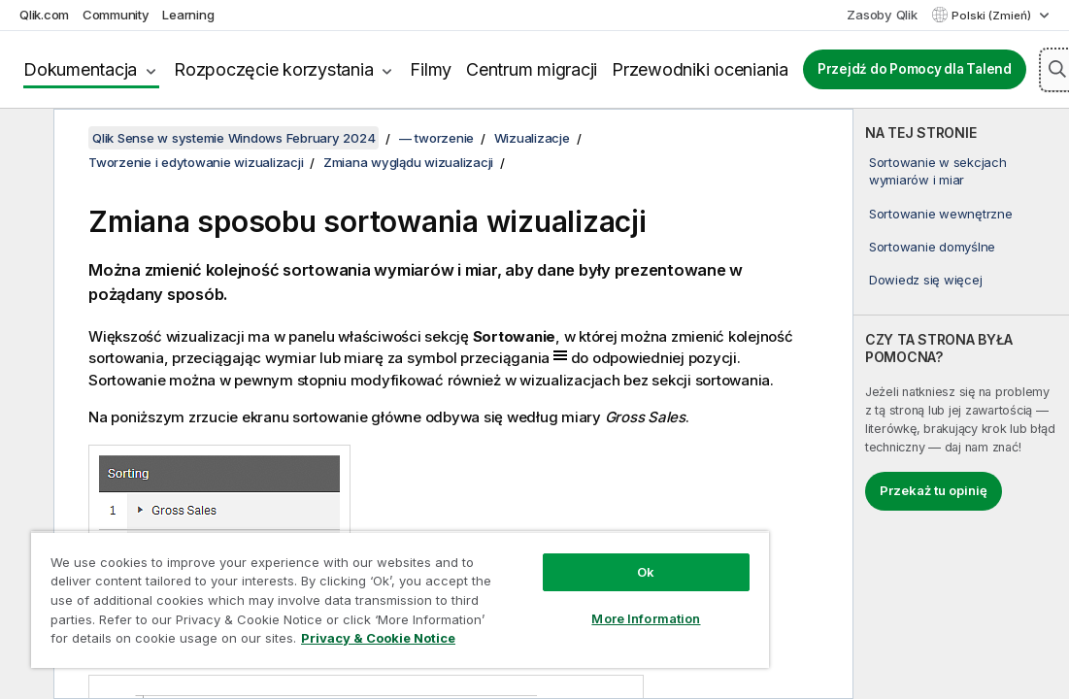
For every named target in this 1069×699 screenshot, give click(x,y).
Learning (188, 14)
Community (116, 14)
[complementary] (961, 404)
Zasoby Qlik (882, 14)
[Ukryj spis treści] (24, 138)
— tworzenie (436, 138)
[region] (400, 599)
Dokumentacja (80, 69)
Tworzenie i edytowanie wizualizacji (195, 162)
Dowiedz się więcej (926, 279)
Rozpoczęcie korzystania (273, 69)
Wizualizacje (532, 138)
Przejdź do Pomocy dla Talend (915, 69)
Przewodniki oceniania (700, 69)
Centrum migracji (531, 69)
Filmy (430, 69)
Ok (645, 572)
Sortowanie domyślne (932, 246)
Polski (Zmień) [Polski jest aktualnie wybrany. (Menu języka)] (993, 15)
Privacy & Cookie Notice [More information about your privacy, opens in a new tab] (378, 638)
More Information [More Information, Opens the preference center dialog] (645, 618)
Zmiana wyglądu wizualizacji (408, 162)
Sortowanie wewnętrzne (941, 213)
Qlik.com (44, 14)
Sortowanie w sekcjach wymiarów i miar (938, 170)
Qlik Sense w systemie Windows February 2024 (233, 138)
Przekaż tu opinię (933, 490)
